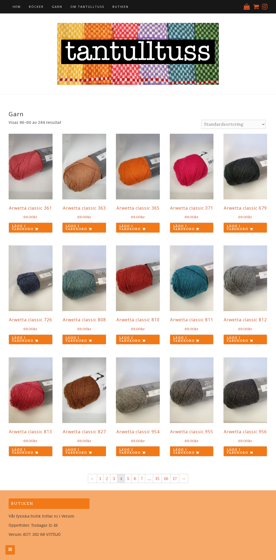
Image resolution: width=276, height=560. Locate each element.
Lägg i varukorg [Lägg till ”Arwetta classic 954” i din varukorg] (130, 451)
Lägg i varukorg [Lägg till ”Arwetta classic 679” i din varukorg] (237, 227)
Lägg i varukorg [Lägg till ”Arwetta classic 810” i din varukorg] (130, 339)
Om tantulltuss (87, 7)
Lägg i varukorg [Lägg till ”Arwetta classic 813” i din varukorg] (22, 451)
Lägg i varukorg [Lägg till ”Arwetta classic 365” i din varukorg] (130, 227)
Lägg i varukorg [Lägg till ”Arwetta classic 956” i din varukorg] (237, 451)
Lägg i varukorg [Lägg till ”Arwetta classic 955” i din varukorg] (184, 451)
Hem (17, 7)
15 (157, 478)
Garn (57, 7)
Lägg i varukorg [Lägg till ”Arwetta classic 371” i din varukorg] (184, 227)
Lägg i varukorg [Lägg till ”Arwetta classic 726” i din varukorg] (22, 339)
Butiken (120, 7)
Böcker (36, 7)
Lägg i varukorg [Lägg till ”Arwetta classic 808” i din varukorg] (76, 339)
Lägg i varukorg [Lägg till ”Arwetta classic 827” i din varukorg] (76, 451)
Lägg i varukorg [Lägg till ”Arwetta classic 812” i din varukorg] (237, 339)
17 (175, 478)
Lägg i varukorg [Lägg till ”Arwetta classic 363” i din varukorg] (76, 227)
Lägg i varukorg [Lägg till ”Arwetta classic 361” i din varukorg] (22, 227)
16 (166, 478)
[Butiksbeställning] (233, 124)
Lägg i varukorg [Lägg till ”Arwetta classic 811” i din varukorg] (184, 339)
